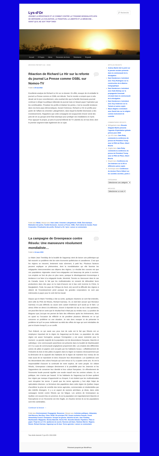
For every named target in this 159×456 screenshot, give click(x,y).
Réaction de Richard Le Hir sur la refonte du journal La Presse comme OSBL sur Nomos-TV (58, 78)
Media (38, 223)
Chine (48, 415)
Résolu (30, 424)
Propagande (52, 413)
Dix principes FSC (61, 415)
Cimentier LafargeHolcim (67, 223)
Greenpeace (48, 417)
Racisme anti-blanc (69, 422)
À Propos (41, 57)
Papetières (84, 420)
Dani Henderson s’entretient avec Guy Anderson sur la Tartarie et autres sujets (118, 103)
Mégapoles (42, 420)
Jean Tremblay (84, 417)
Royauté (88, 57)
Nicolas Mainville (52, 420)
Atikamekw (93, 413)
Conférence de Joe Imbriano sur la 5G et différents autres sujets (118, 163)
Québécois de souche (54, 422)
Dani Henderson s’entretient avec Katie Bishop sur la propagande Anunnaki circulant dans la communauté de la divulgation (119, 93)
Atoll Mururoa (33, 415)
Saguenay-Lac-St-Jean (54, 424)
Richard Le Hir (60, 227)
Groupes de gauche (59, 417)
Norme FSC (63, 420)
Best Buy (42, 415)
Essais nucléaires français (78, 415)
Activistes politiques (81, 413)
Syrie (67, 227)
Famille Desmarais (50, 225)
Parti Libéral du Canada (84, 225)
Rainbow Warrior (82, 422)
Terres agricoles (68, 424)
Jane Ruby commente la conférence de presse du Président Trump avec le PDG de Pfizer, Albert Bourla (118, 140)
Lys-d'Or (35, 13)
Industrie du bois (73, 417)
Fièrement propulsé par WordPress (80, 447)
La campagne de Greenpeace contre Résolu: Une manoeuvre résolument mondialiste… (55, 243)
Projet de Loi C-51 (40, 422)
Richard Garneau (40, 424)
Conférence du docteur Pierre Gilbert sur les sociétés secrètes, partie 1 (119, 171)
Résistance (77, 57)
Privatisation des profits (45, 227)
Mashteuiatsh (33, 420)
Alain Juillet (54, 223)
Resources (60, 413)
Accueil (31, 57)
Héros (50, 57)
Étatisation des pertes (36, 225)
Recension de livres (63, 57)
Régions (91, 422)
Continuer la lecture (37, 408)
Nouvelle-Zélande (74, 420)
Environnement (41, 413)
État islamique (87, 223)
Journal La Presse (64, 225)
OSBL (73, 225)
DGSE (79, 223)
